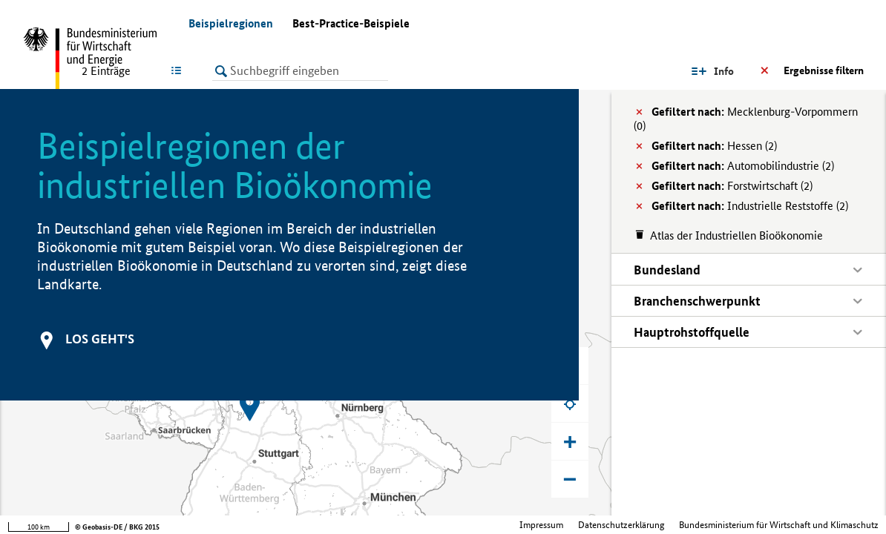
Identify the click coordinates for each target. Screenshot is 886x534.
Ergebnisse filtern (824, 70)
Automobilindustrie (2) (743, 166)
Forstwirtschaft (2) (732, 186)
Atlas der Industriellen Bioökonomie (736, 235)
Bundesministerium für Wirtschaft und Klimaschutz (779, 524)
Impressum (541, 524)
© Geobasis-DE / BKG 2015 (117, 527)
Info (724, 71)
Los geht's (99, 338)
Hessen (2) (714, 146)
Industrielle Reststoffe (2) (750, 206)
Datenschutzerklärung (621, 524)
